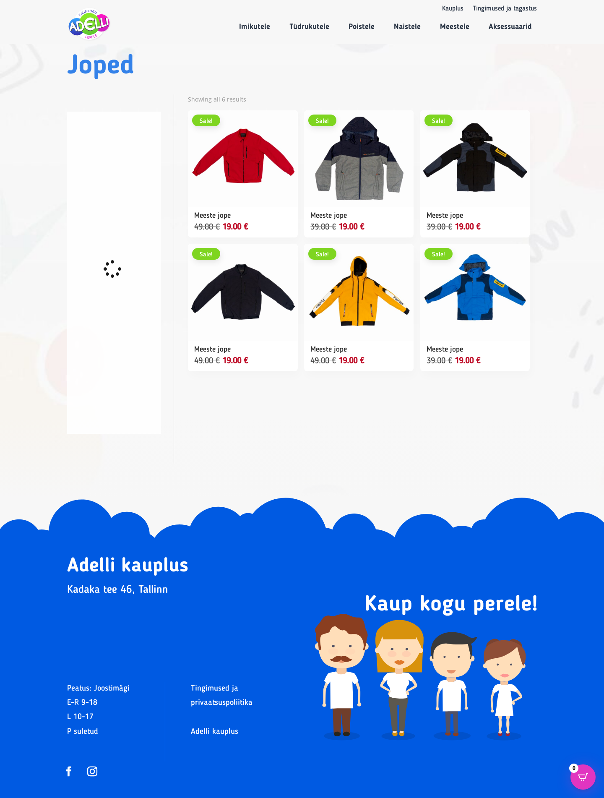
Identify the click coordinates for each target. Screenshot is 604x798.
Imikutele (254, 27)
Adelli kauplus (214, 732)
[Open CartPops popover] (583, 777)
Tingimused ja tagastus (505, 9)
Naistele (407, 27)
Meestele (454, 27)
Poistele (362, 27)
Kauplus (452, 9)
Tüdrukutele (309, 27)
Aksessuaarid (510, 27)
